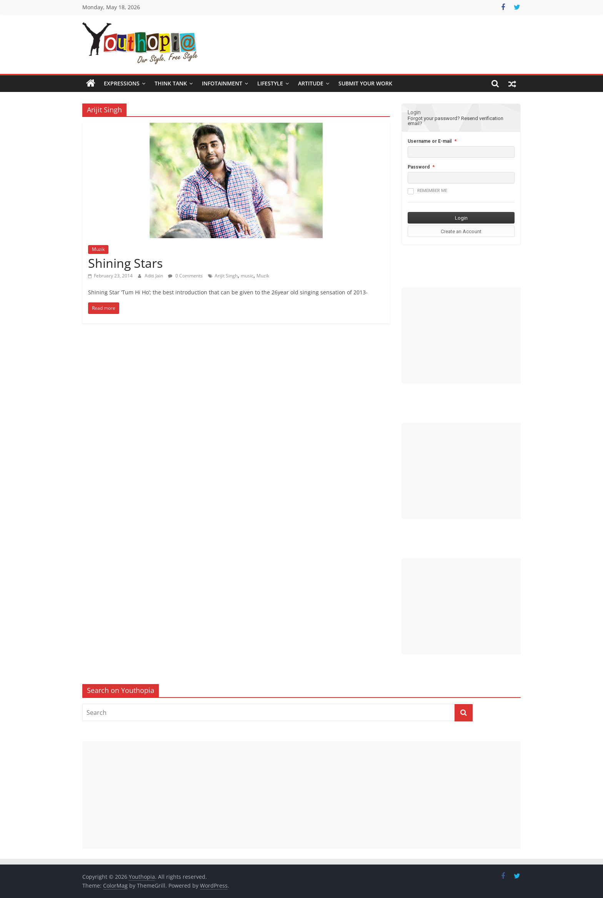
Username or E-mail (429, 141)
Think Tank (171, 83)
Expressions (122, 83)
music (247, 275)
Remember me (427, 191)
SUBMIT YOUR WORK (365, 83)
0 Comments (185, 275)
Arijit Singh (226, 275)
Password (419, 167)
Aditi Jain (154, 275)
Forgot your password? (434, 118)
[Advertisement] (461, 335)
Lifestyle (270, 83)
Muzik (98, 249)
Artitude (310, 83)
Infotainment (222, 83)
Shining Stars (125, 263)
